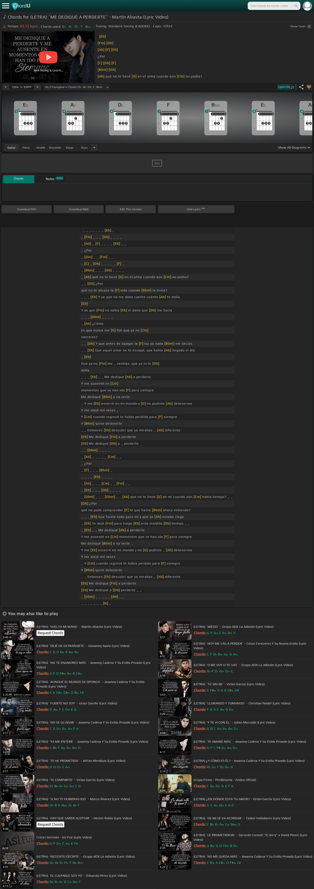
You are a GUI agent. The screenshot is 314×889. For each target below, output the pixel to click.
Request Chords (50, 633)
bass (84, 147)
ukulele (40, 147)
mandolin (55, 147)
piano (26, 147)
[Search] (296, 6)
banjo (69, 147)
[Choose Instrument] (94, 147)
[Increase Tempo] (37, 87)
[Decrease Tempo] (5, 87)
